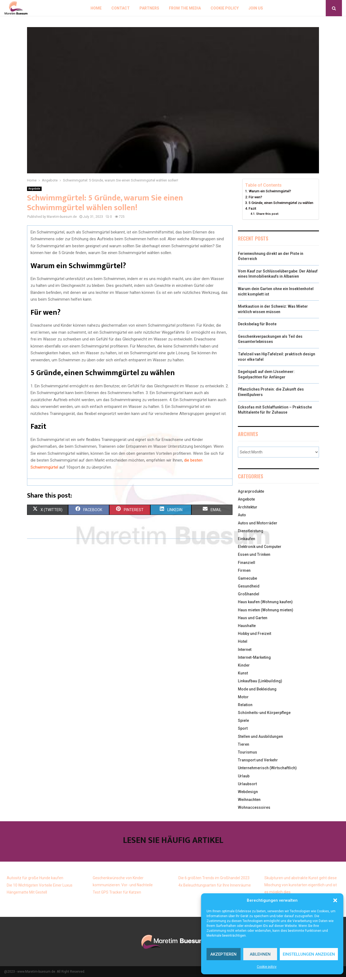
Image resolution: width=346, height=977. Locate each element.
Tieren (243, 744)
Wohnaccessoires (254, 807)
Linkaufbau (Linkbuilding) (260, 681)
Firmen (244, 570)
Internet (244, 649)
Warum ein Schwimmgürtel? (270, 191)
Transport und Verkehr (258, 760)
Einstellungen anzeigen (309, 954)
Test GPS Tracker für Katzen (117, 892)
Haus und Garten (252, 618)
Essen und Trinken (254, 554)
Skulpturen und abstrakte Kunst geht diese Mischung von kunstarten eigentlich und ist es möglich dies (300, 885)
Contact (120, 8)
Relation (245, 705)
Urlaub (243, 776)
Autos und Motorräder (257, 523)
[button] (335, 900)
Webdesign (248, 792)
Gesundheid (249, 586)
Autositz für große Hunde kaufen (35, 878)
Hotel (242, 641)
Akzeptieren (223, 954)
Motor (243, 697)
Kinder (244, 665)
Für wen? (255, 197)
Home (96, 8)
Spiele (243, 720)
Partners (149, 8)
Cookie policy (267, 967)
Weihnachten (249, 799)
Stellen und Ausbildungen (260, 736)
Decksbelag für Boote (257, 324)
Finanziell (246, 562)
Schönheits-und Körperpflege (264, 712)
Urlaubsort (247, 784)
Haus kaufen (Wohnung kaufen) (265, 602)
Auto (242, 515)
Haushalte (247, 626)
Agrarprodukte (251, 491)
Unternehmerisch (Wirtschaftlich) (267, 768)
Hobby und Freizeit (254, 633)
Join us (255, 8)
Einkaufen (246, 539)
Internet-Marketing (254, 657)
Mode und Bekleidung (257, 689)
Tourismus (247, 752)
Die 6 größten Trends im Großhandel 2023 (213, 878)
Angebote (34, 188)
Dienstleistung (250, 531)
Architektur (247, 507)
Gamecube (247, 578)
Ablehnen (260, 954)
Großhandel (248, 594)
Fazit (252, 208)
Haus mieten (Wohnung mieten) (265, 610)
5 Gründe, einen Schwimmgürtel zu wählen (281, 203)
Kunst (243, 673)
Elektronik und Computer (259, 546)
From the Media (185, 8)
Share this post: (267, 214)
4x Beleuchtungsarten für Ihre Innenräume (214, 885)
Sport (243, 728)
